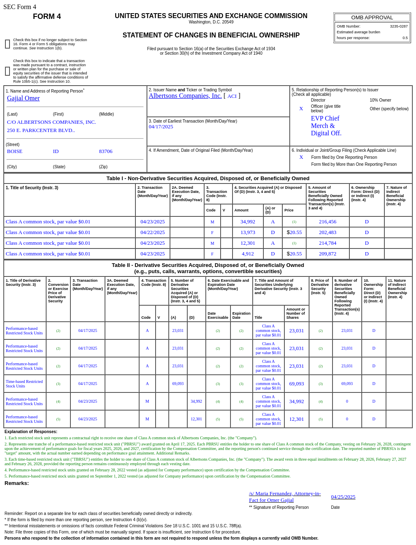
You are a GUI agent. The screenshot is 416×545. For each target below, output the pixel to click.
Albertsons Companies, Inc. (185, 95)
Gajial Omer (23, 98)
